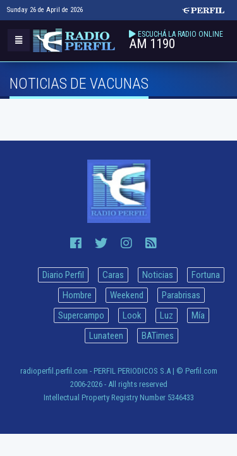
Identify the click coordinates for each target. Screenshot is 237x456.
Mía (198, 315)
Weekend (126, 295)
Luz (166, 315)
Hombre (77, 295)
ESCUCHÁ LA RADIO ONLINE (180, 34)
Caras (113, 275)
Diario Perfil (63, 275)
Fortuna (205, 275)
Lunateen (106, 335)
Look (132, 315)
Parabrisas (181, 295)
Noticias (157, 275)
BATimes (158, 335)
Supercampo (81, 315)
